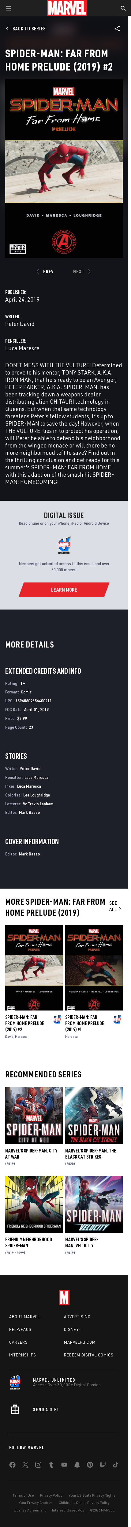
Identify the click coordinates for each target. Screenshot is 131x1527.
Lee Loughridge (36, 794)
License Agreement (30, 1510)
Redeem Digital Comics (89, 1355)
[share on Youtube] (64, 1466)
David (9, 1036)
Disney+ (72, 1329)
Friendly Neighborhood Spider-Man (28, 1242)
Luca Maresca (22, 347)
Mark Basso (29, 812)
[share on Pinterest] (90, 1466)
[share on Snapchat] (77, 1466)
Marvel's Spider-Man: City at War (31, 1154)
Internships (22, 1355)
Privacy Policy (51, 1495)
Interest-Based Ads (68, 1510)
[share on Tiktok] (116, 1466)
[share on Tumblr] (51, 1466)
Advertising (77, 1316)
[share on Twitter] (25, 1466)
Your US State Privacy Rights (92, 1495)
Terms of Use (23, 1495)
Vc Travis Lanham (38, 803)
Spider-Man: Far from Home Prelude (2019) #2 (24, 1023)
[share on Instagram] (38, 1466)
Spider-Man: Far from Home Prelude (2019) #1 (84, 1023)
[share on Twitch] (103, 1466)
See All (115, 906)
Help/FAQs (20, 1329)
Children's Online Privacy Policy (84, 1502)
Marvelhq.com (79, 1342)
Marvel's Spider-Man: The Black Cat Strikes (90, 1154)
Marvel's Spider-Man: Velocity (82, 1242)
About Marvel (24, 1316)
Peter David (20, 323)
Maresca (21, 1036)
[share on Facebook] (12, 1466)
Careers (18, 1342)
